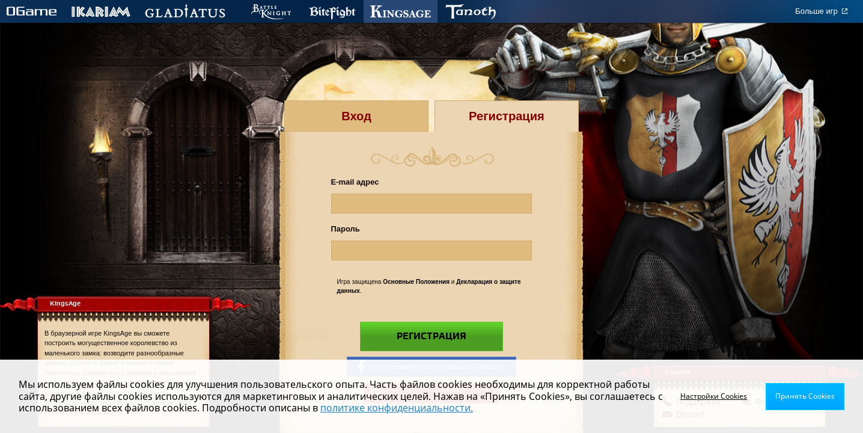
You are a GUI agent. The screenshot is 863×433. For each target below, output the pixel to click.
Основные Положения (416, 281)
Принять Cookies (805, 396)
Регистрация (431, 336)
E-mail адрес (355, 181)
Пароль (345, 228)
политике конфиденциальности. (396, 407)
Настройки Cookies (713, 396)
